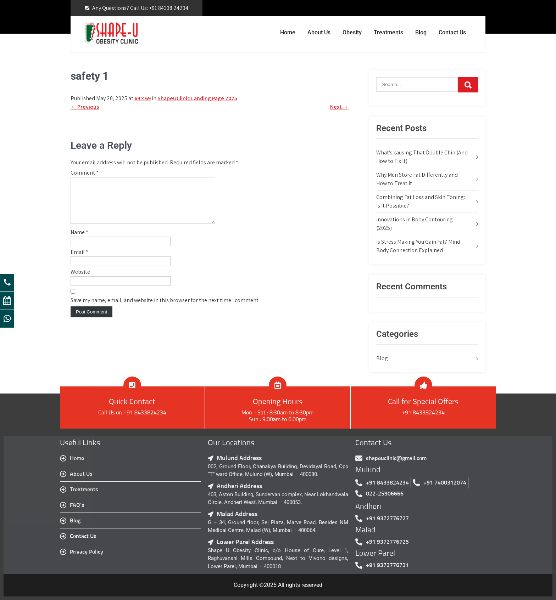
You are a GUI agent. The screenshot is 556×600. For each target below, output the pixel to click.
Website (80, 280)
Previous (85, 107)
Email (79, 260)
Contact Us (452, 32)
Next (339, 107)
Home (287, 32)
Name (79, 240)
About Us (318, 32)
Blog (421, 32)
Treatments (388, 32)
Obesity (352, 32)
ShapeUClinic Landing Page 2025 (197, 98)
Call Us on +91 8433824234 (132, 412)
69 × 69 (142, 98)
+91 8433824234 (423, 412)
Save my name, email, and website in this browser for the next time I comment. (165, 308)
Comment (85, 172)
